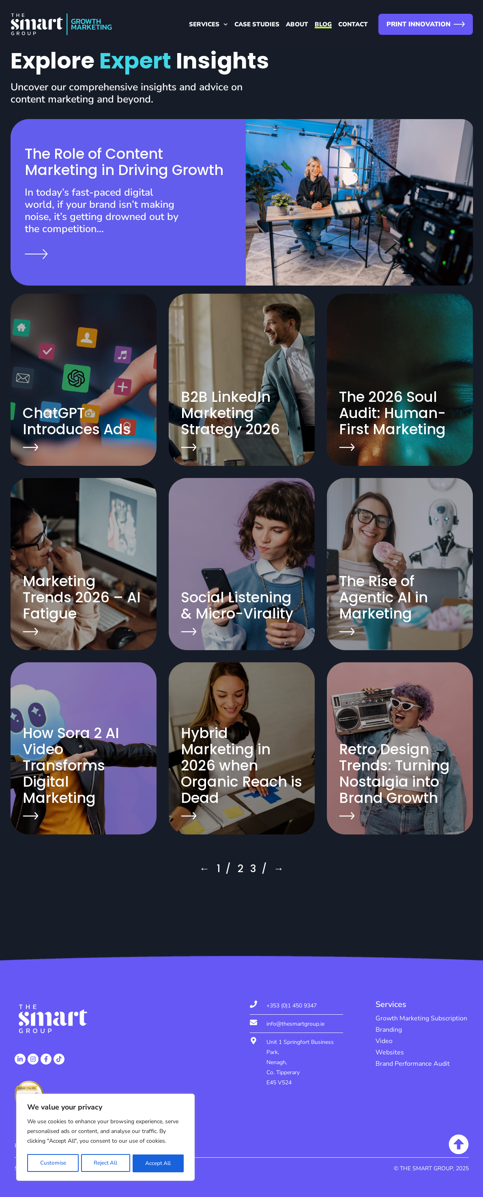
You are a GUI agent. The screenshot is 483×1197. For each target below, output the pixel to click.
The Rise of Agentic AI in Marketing (383, 597)
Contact (353, 24)
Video (384, 1041)
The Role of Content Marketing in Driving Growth (124, 162)
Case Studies (256, 24)
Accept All (158, 1163)
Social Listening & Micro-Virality (237, 605)
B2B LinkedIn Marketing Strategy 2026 (230, 413)
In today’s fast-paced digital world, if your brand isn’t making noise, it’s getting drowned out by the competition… (101, 211)
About (297, 24)
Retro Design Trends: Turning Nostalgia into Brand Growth (394, 773)
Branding (389, 1029)
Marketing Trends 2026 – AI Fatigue (82, 597)
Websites (390, 1052)
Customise (52, 1163)
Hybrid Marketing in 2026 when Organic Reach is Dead (241, 765)
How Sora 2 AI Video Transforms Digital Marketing (71, 765)
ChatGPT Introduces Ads (77, 421)
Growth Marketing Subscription (421, 1018)
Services (208, 24)
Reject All (105, 1163)
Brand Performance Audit (413, 1063)
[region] (105, 1138)
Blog (323, 24)
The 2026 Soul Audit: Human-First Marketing (392, 413)
